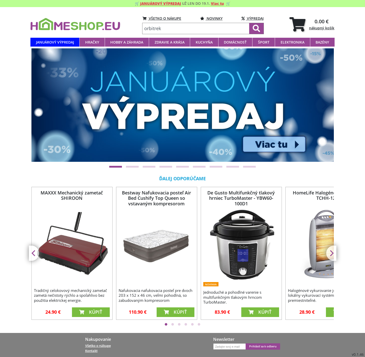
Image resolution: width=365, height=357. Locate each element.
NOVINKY (211, 18)
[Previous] (41, 105)
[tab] (312, 24)
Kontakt (91, 350)
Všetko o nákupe (98, 345)
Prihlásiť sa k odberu (263, 346)
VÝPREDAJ (253, 18)
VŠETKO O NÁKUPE (161, 18)
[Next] (323, 105)
